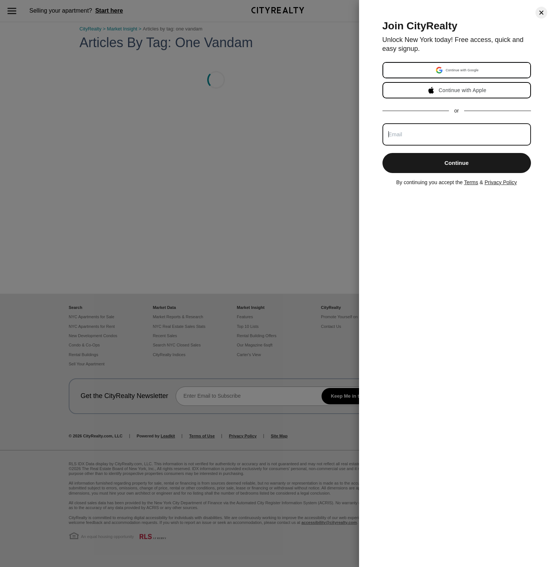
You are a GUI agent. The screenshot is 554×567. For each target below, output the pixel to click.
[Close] (541, 13)
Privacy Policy (501, 182)
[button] (457, 70)
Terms (471, 182)
